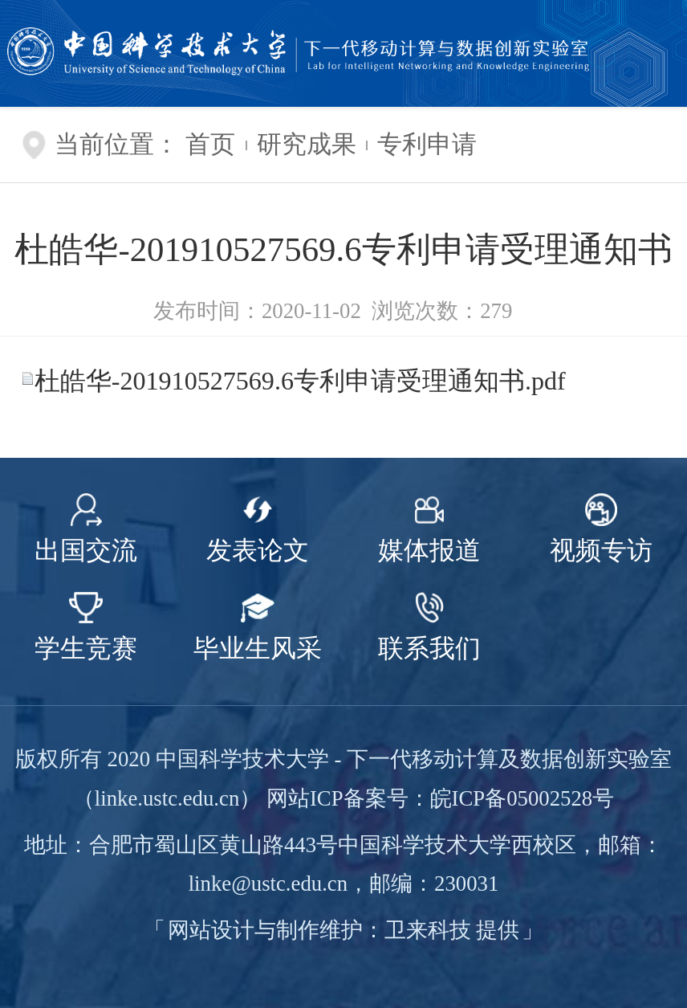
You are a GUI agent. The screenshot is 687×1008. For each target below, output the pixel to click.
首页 (210, 144)
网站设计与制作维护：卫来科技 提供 (344, 930)
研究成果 (306, 144)
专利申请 (427, 144)
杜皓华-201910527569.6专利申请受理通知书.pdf (300, 380)
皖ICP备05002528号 (522, 798)
